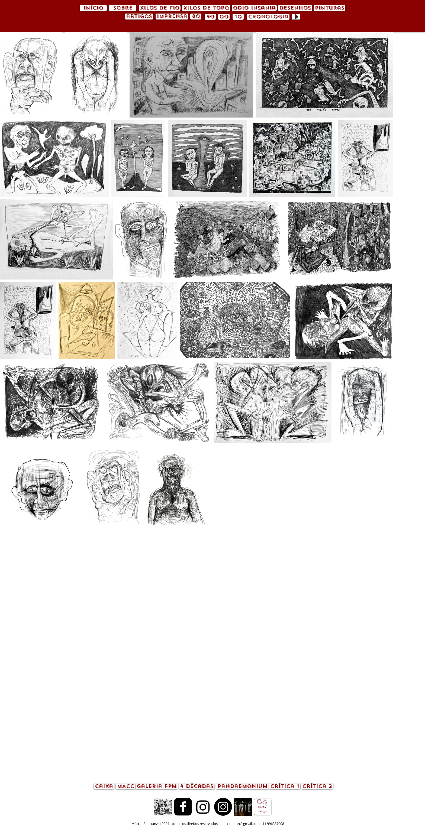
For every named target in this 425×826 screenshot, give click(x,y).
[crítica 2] (317, 786)
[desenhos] (295, 8)
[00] (224, 17)
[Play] (296, 16)
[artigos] (139, 16)
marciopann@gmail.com (240, 823)
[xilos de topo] (206, 8)
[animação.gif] (163, 807)
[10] (238, 17)
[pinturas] (329, 8)
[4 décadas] (196, 786)
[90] (210, 17)
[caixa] (104, 786)
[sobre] (122, 8)
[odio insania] (254, 8)
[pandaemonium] (242, 786)
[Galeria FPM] (157, 786)
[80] (195, 16)
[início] (93, 8)
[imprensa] (172, 16)
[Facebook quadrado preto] (183, 807)
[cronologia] (268, 17)
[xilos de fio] (160, 8)
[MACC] (125, 786)
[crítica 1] (284, 786)
